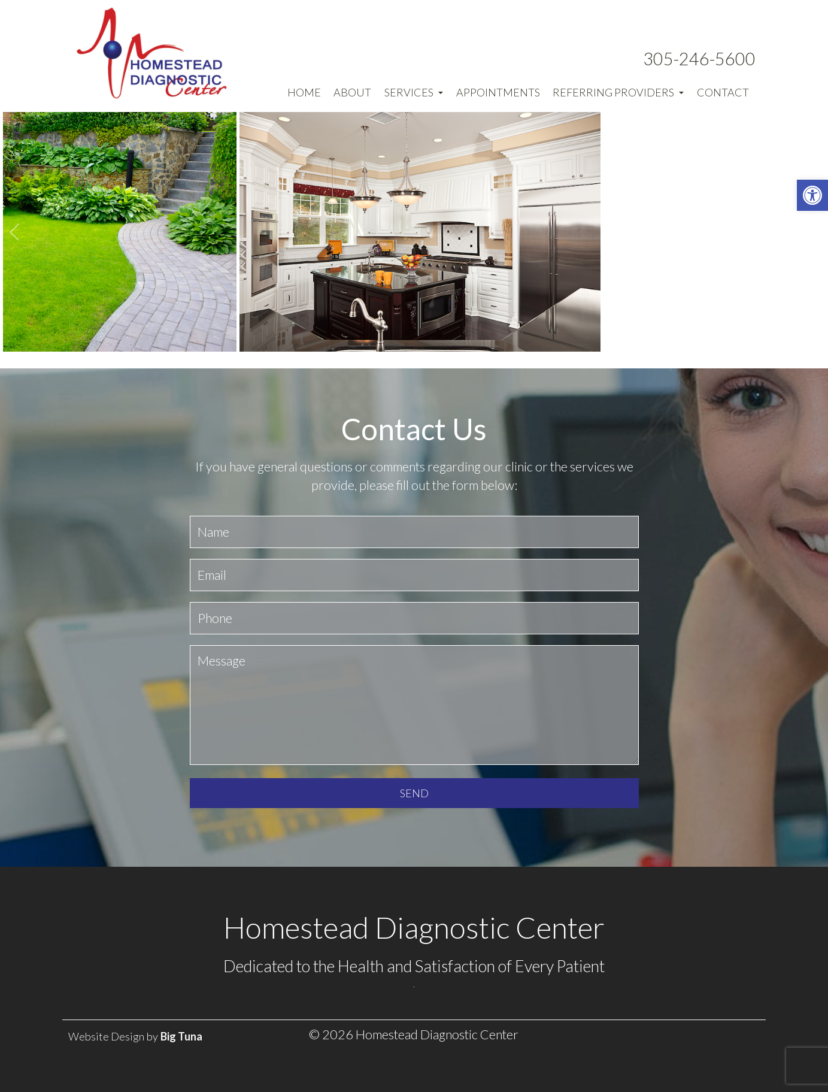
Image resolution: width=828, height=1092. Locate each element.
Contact (723, 92)
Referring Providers (618, 92)
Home (304, 92)
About (352, 92)
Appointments (498, 92)
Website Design (106, 1036)
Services (413, 92)
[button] (812, 195)
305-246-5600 (699, 59)
